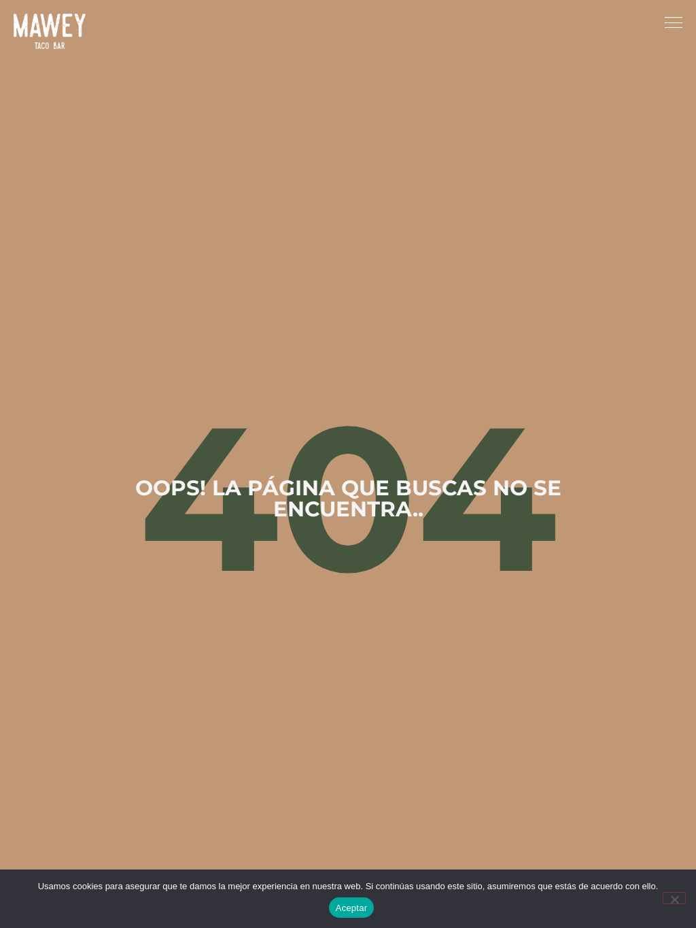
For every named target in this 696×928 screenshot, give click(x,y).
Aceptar (352, 908)
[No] (674, 898)
